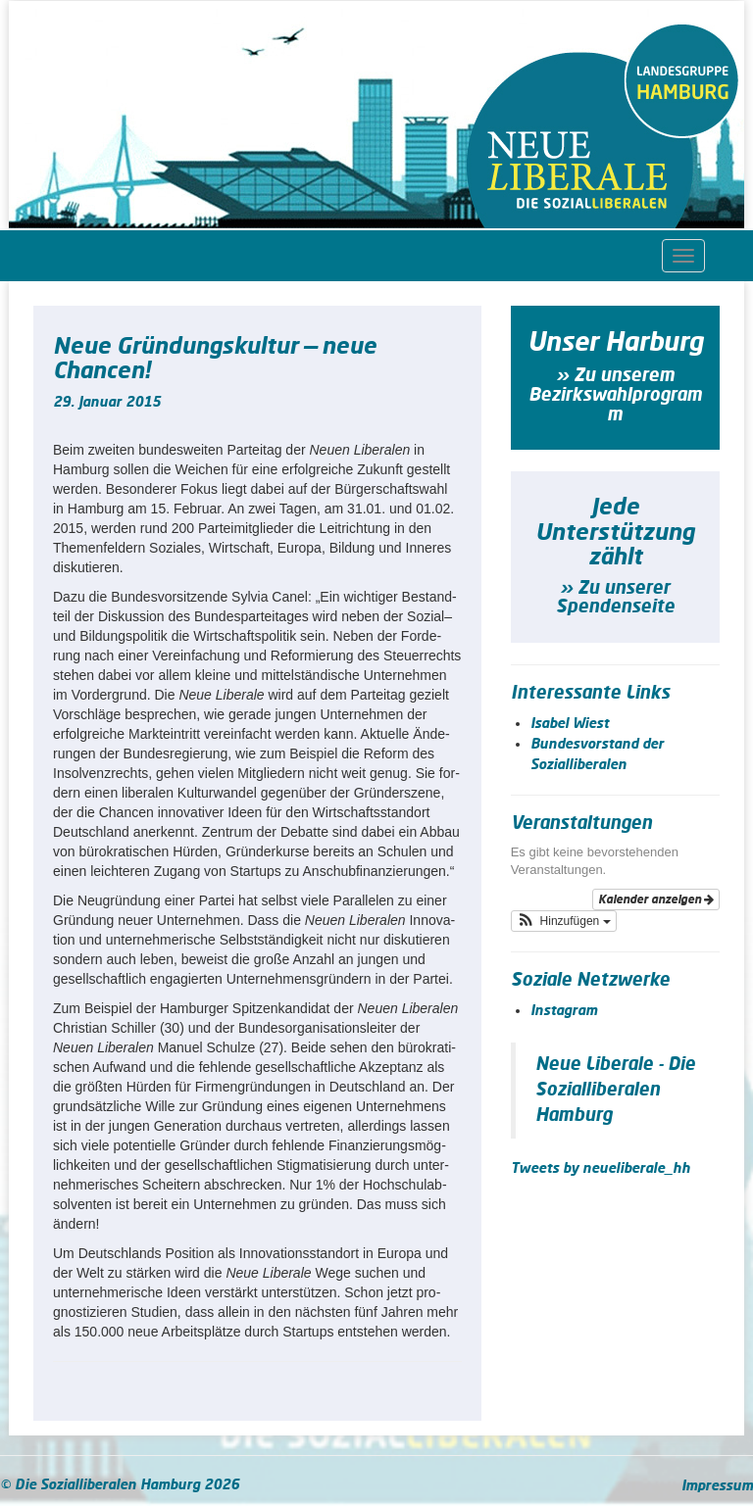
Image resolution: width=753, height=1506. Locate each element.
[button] (564, 921)
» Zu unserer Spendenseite (615, 598)
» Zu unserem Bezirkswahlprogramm (615, 395)
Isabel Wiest (569, 724)
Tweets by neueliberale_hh (600, 1169)
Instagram (563, 1011)
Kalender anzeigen (656, 899)
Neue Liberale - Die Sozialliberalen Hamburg (615, 1090)
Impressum (717, 1486)
